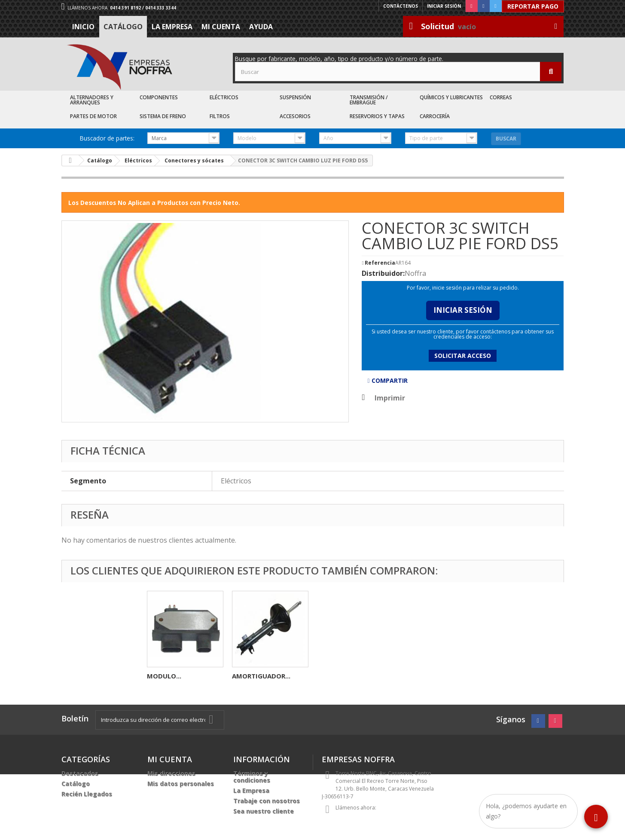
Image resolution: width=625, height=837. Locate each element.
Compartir (387, 380)
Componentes (159, 97)
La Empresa (172, 26)
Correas (501, 97)
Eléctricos (224, 97)
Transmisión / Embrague (369, 100)
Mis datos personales (180, 783)
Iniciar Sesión (462, 310)
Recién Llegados (86, 794)
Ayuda (261, 26)
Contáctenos (400, 6)
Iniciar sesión (444, 6)
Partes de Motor (93, 116)
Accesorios (295, 116)
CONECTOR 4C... (172, 676)
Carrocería (435, 116)
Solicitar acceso (462, 355)
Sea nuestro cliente (263, 811)
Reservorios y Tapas (377, 116)
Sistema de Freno (163, 116)
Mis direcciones (171, 773)
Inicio (83, 26)
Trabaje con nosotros (266, 801)
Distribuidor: (383, 273)
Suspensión (295, 97)
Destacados (79, 773)
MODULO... (249, 676)
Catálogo (123, 26)
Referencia (380, 263)
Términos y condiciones (251, 776)
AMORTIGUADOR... (431, 676)
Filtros (220, 116)
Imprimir (390, 398)
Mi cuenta (220, 26)
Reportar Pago (532, 6)
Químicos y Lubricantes (451, 97)
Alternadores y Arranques (91, 100)
